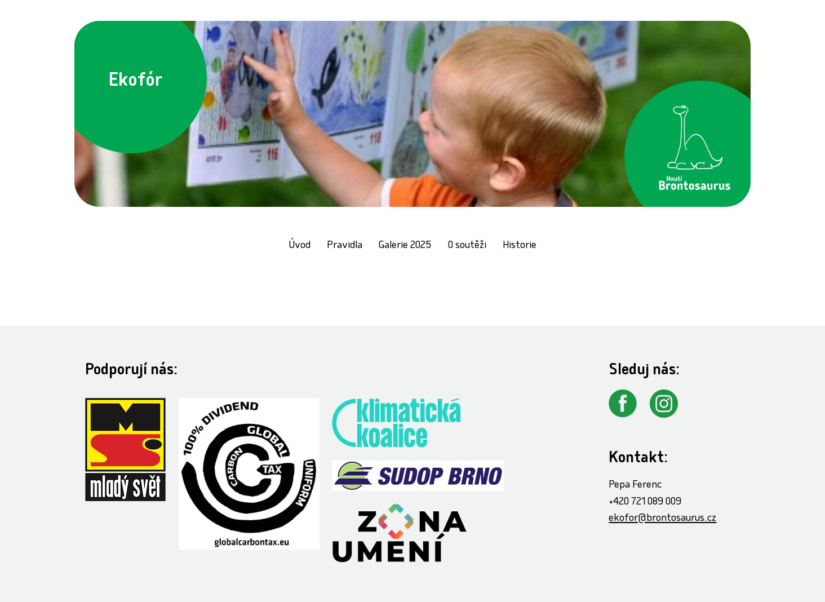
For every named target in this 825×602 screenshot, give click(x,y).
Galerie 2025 (405, 246)
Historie (519, 246)
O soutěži (467, 246)
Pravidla (344, 246)
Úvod (300, 246)
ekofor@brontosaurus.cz (662, 519)
